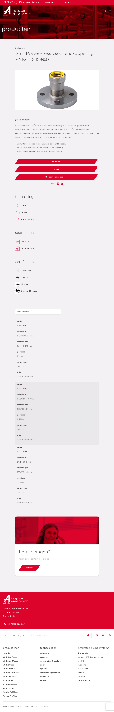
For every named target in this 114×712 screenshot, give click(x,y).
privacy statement (31, 706)
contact (81, 677)
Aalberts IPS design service (90, 657)
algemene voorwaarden (12, 706)
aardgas (44, 657)
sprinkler (44, 669)
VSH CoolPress (10, 657)
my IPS (81, 661)
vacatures (84, 680)
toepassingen (48, 648)
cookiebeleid (46, 706)
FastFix (6, 653)
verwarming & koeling (50, 661)
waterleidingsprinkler (50, 673)
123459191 (22, 326)
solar (42, 665)
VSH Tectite (8, 688)
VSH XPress (8, 665)
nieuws (81, 673)
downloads (83, 653)
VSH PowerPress (11, 673)
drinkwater (45, 653)
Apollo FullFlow (10, 692)
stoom (43, 680)
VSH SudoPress (10, 669)
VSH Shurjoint (9, 677)
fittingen (19, 48)
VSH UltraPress (10, 684)
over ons (82, 665)
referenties (83, 669)
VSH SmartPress (10, 661)
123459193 (22, 452)
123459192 (22, 389)
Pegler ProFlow (10, 696)
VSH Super (8, 680)
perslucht (44, 677)
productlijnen (11, 648)
